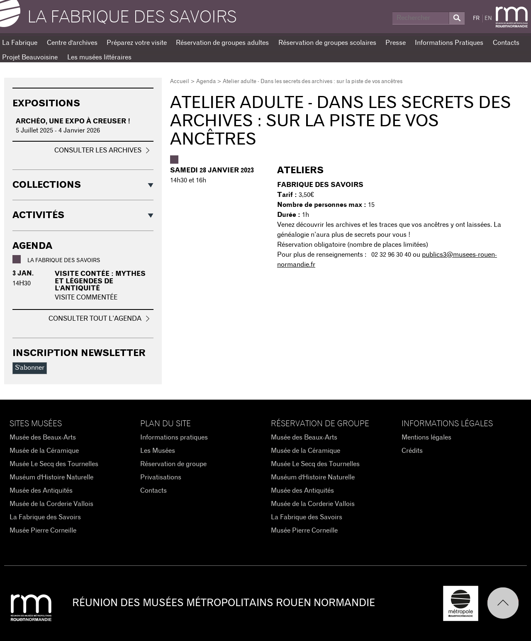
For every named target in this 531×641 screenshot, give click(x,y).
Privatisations (160, 477)
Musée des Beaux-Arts (43, 437)
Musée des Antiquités (41, 490)
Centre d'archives (72, 42)
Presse (395, 42)
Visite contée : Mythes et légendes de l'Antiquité (100, 281)
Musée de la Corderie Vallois (51, 504)
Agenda (206, 81)
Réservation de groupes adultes (222, 42)
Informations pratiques (174, 437)
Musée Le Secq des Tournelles (54, 464)
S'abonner (29, 367)
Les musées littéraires (99, 57)
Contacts (506, 42)
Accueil (179, 81)
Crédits (412, 450)
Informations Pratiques (449, 42)
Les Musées (157, 450)
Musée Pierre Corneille (43, 530)
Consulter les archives (97, 150)
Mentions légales (426, 437)
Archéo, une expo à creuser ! (73, 121)
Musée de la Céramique (44, 450)
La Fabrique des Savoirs (45, 517)
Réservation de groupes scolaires (327, 42)
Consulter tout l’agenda (95, 318)
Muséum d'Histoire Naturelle (51, 477)
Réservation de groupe (173, 464)
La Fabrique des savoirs (132, 17)
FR (476, 18)
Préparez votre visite (137, 42)
